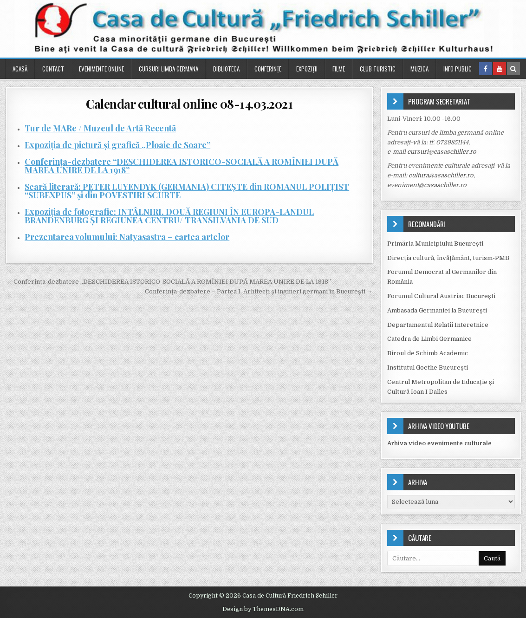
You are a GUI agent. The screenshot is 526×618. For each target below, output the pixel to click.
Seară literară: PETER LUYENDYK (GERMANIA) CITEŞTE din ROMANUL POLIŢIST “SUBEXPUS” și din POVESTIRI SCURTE (187, 191)
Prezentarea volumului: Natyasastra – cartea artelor (127, 236)
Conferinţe (267, 68)
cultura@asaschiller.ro (441, 175)
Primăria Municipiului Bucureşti (435, 243)
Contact (53, 68)
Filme (338, 68)
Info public (457, 68)
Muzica (419, 68)
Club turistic (378, 68)
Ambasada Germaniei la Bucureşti (437, 310)
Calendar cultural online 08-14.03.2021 (189, 104)
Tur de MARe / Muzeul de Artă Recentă (100, 128)
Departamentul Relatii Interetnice (437, 324)
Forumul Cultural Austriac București (441, 296)
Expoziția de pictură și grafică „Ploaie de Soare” (117, 144)
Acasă (20, 68)
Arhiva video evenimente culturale (439, 443)
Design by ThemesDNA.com (263, 609)
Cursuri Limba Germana (168, 68)
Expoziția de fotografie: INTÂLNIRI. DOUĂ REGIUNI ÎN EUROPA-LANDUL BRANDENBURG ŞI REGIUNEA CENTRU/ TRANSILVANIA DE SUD (169, 216)
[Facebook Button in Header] (485, 68)
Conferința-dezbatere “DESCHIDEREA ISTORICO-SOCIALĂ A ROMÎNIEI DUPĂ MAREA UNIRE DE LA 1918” (181, 166)
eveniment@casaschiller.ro (427, 185)
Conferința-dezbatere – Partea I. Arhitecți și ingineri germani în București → (259, 291)
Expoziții (307, 68)
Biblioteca (226, 68)
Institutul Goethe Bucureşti (427, 367)
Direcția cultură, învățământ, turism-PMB (448, 257)
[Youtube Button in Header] (499, 68)
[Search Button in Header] (513, 68)
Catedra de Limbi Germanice (429, 338)
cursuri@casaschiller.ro (441, 151)
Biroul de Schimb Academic (427, 353)
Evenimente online (101, 68)
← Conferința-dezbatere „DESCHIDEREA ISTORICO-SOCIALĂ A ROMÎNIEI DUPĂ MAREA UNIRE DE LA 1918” (168, 281)
